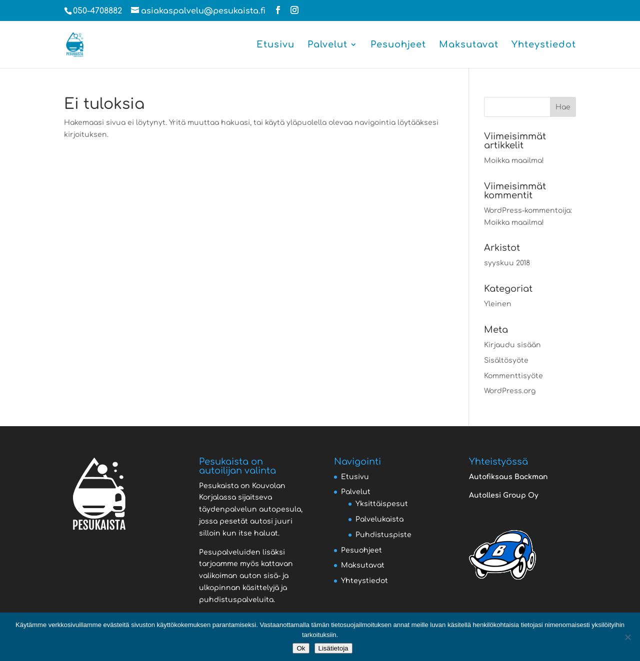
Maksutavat (468, 45)
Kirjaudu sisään (512, 345)
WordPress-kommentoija (527, 210)
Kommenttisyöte (513, 376)
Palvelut (328, 45)
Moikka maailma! (514, 160)
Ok (300, 648)
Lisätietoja (333, 648)
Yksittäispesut (382, 504)
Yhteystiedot (544, 45)
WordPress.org (510, 391)
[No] (627, 637)
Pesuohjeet (398, 45)
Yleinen (498, 304)
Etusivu (275, 45)
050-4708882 (97, 10)
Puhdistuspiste (384, 535)
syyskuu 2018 (507, 263)
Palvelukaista (380, 519)
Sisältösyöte (506, 360)
